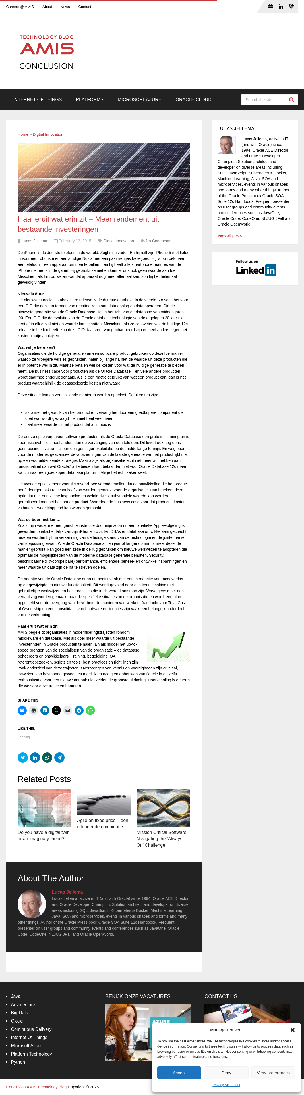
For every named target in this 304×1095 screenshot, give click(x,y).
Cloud (17, 1021)
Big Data (19, 1012)
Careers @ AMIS (20, 7)
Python (18, 1062)
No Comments (158, 241)
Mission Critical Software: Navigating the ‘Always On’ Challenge (162, 839)
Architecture (23, 1004)
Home (23, 134)
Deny (226, 1072)
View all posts (230, 235)
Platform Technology (31, 1054)
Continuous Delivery (31, 1029)
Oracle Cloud (193, 99)
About (47, 7)
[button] (292, 1030)
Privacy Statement (226, 1085)
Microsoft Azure (140, 99)
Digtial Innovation (48, 134)
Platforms (90, 99)
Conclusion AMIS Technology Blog (36, 1087)
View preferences (273, 1072)
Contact (84, 7)
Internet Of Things (37, 99)
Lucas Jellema (34, 241)
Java (15, 996)
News (65, 7)
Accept (179, 1072)
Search (292, 99)
